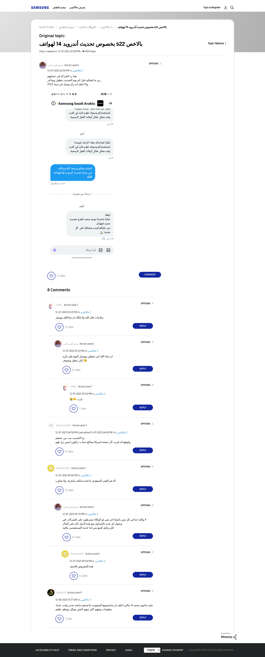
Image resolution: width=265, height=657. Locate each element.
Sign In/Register (212, 7)
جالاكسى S (77, 70)
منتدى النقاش (59, 7)
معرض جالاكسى (77, 7)
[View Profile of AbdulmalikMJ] (63, 425)
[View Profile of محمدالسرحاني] (55, 65)
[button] (155, 63)
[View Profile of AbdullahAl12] (63, 468)
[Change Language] (152, 650)
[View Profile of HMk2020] (61, 592)
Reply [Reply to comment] (143, 326)
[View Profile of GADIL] (59, 305)
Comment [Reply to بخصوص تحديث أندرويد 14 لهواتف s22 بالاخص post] (150, 274)
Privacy (111, 650)
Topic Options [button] (216, 43)
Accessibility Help (47, 650)
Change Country (172, 650)
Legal (128, 650)
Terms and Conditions (82, 650)
